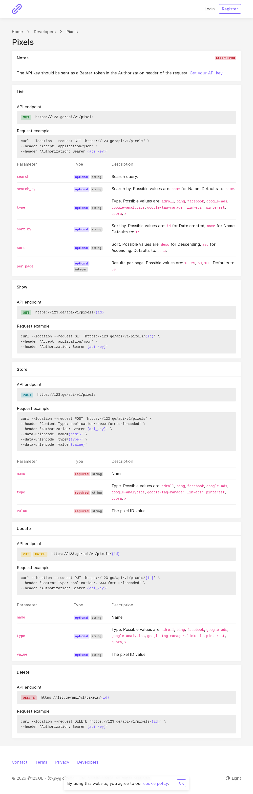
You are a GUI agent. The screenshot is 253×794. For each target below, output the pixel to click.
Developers (45, 31)
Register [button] (230, 8)
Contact (19, 762)
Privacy (62, 762)
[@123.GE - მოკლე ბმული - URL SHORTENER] (17, 9)
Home (17, 31)
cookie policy (155, 783)
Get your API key (206, 72)
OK (181, 783)
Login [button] (210, 8)
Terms (41, 762)
